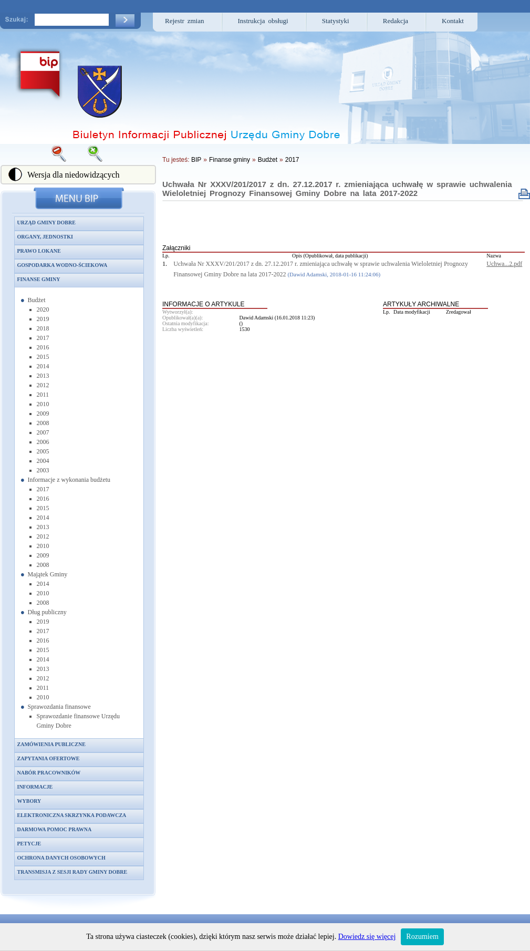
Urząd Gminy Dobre (46, 222)
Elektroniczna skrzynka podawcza (72, 815)
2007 (43, 432)
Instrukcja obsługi (263, 21)
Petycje (29, 843)
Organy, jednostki (45, 237)
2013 (43, 375)
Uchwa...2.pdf (504, 263)
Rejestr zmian (184, 21)
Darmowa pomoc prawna (54, 829)
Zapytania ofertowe (48, 758)
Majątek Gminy (48, 574)
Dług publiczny (47, 612)
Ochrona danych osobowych (61, 858)
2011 (43, 394)
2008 (43, 423)
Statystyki (335, 21)
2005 (43, 451)
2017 (43, 338)
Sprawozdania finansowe (59, 706)
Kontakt (453, 21)
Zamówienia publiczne (51, 744)
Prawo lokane (39, 251)
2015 (43, 356)
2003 (43, 470)
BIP (196, 159)
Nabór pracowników (49, 773)
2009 (43, 413)
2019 (43, 319)
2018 (43, 328)
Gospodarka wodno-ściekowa (62, 265)
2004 (43, 460)
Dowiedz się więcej (367, 936)
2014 (43, 366)
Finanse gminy (38, 279)
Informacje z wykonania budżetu (69, 479)
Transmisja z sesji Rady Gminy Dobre (72, 872)
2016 (43, 347)
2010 (43, 404)
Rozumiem (422, 936)
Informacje (35, 787)
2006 (43, 442)
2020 (43, 309)
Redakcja (395, 21)
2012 (43, 385)
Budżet (37, 300)
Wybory (29, 801)
